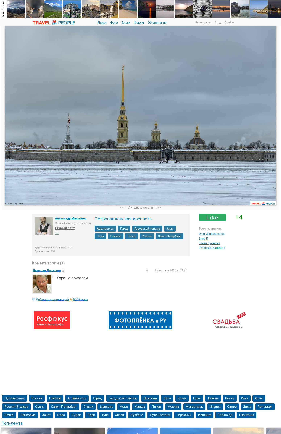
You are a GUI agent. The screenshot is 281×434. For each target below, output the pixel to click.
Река (244, 398)
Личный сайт (65, 228)
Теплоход (225, 415)
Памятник (246, 415)
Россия (147, 236)
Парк (91, 415)
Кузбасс (136, 415)
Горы (197, 398)
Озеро (232, 406)
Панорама (28, 415)
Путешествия (160, 415)
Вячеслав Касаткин (212, 247)
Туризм (213, 398)
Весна (229, 398)
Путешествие (14, 398)
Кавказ (139, 406)
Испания (204, 415)
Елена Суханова (209, 243)
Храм (259, 398)
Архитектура (105, 228)
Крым (182, 398)
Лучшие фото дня (140, 207)
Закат (46, 415)
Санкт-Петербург (169, 236)
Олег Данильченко (212, 233)
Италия (215, 406)
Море (124, 406)
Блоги (125, 22)
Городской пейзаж (147, 228)
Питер (131, 236)
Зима (169, 228)
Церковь (106, 406)
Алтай (119, 415)
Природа (150, 398)
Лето (167, 398)
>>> (158, 207)
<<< (122, 207)
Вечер (9, 415)
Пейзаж (115, 236)
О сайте (229, 22)
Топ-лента (12, 423)
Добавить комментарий (52, 299)
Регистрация (203, 22)
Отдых (88, 406)
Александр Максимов (70, 218)
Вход (218, 22)
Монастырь (194, 406)
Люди (102, 22)
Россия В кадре (16, 406)
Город (124, 228)
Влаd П (203, 238)
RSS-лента (80, 299)
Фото (114, 22)
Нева (100, 236)
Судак (76, 415)
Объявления (157, 22)
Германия (184, 415)
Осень (40, 406)
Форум (139, 22)
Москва (173, 406)
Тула (104, 415)
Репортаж (265, 406)
